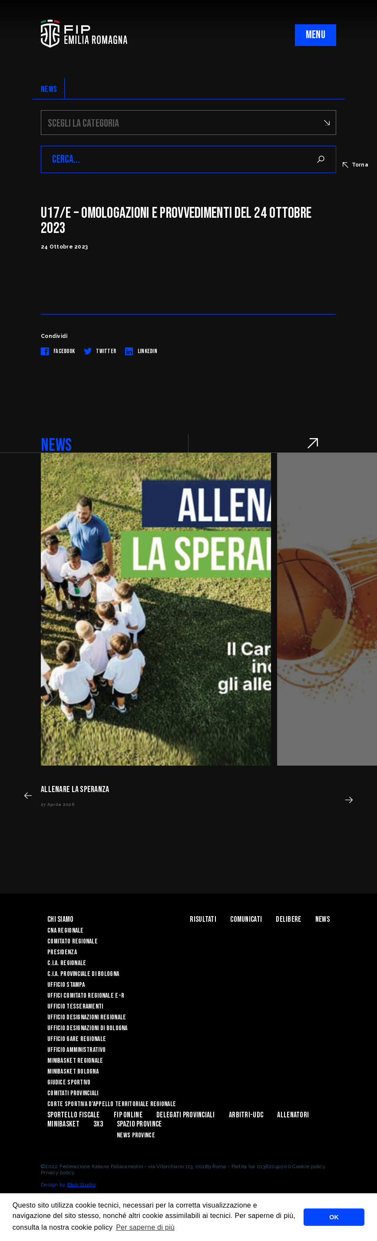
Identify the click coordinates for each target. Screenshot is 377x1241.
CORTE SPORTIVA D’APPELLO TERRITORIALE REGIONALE (111, 1104)
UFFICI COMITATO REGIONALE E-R (85, 996)
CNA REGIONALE (65, 931)
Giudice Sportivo (68, 1082)
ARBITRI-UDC (246, 1115)
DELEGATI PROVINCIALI (185, 1115)
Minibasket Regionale (75, 1061)
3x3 (98, 1124)
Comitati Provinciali (73, 1093)
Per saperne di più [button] (145, 1227)
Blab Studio (81, 1185)
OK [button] (334, 1217)
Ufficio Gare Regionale (76, 1039)
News (322, 919)
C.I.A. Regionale (66, 963)
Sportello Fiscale (73, 1115)
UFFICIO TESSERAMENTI (75, 1006)
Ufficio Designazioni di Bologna (87, 1028)
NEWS (49, 89)
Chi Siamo (60, 919)
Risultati (203, 919)
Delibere (288, 919)
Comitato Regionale (72, 941)
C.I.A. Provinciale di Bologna (83, 974)
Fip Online (128, 1115)
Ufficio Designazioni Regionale (86, 1017)
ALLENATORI (293, 1115)
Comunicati (246, 919)
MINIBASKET (63, 1124)
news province (136, 1135)
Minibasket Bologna (73, 1071)
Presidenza (62, 952)
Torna (355, 165)
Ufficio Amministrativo (76, 1050)
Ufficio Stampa (66, 985)
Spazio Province (139, 1124)
